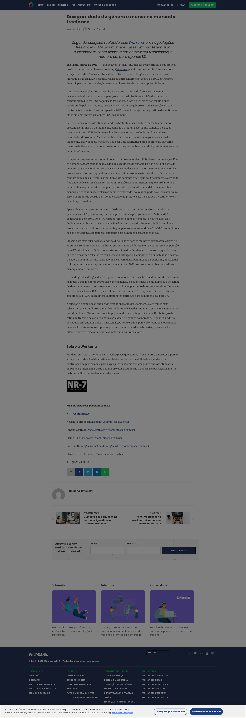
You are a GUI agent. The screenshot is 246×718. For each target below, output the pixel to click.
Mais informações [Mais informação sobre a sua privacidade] (122, 716)
